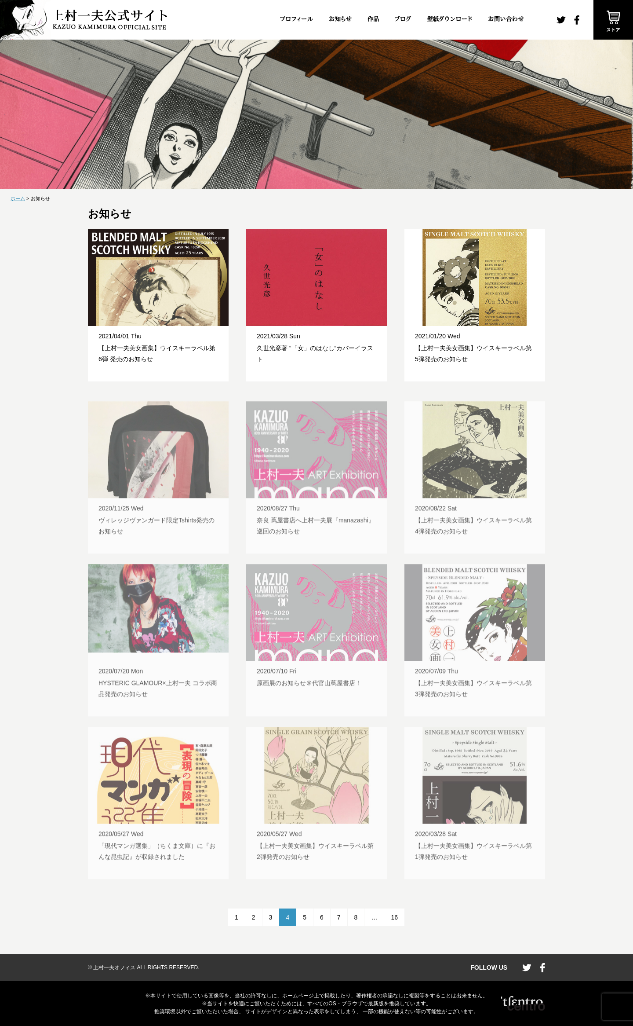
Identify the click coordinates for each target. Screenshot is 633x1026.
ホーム (18, 198)
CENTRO (523, 1003)
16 (394, 917)
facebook (576, 20)
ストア (613, 20)
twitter (561, 20)
